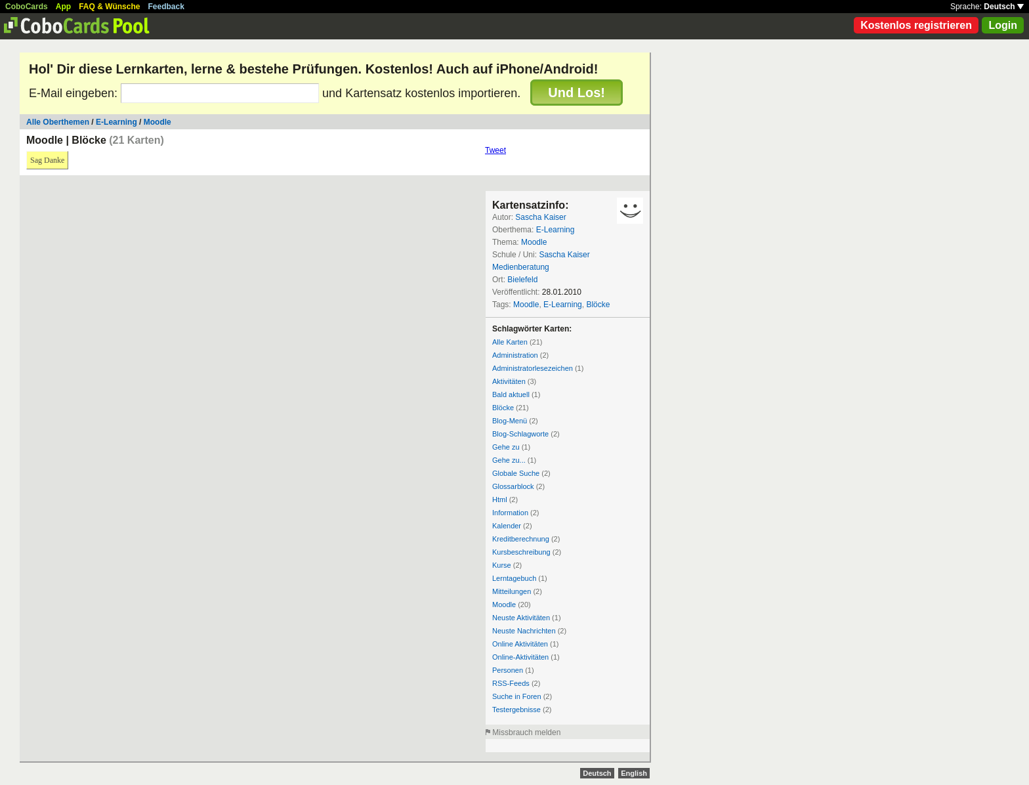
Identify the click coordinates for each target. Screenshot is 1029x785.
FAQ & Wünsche (109, 6)
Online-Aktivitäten (520, 657)
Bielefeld (522, 279)
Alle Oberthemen (57, 122)
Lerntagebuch (514, 578)
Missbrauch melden (526, 732)
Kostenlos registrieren (916, 25)
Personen (507, 670)
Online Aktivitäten (520, 644)
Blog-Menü (509, 421)
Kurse (501, 565)
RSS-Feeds (511, 683)
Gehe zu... (509, 460)
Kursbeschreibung (521, 552)
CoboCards (26, 6)
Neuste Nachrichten (524, 631)
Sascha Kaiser (540, 217)
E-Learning (116, 122)
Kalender (506, 526)
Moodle (157, 122)
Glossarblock (513, 486)
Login (1002, 25)
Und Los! (576, 92)
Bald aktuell (511, 394)
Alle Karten (510, 342)
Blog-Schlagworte (520, 434)
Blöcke (598, 304)
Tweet (495, 150)
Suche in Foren (516, 696)
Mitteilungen (511, 591)
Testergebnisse (516, 709)
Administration (515, 355)
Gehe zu (506, 447)
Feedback (166, 6)
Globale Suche (515, 473)
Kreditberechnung (520, 539)
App (63, 6)
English (634, 773)
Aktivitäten (509, 381)
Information (510, 513)
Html (499, 499)
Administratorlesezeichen (532, 368)
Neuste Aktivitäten (521, 618)
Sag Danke (47, 160)
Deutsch (1004, 6)
